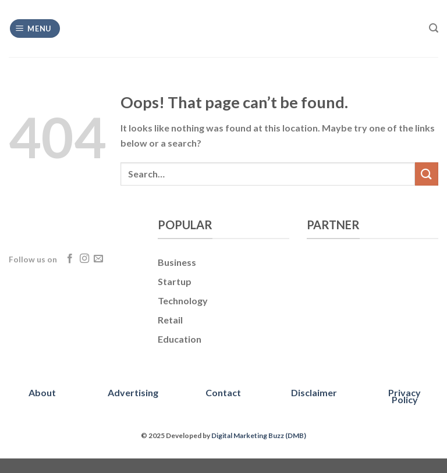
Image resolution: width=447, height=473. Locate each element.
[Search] (433, 28)
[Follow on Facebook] (69, 259)
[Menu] (35, 28)
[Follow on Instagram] (84, 259)
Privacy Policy (404, 396)
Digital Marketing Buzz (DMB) (258, 435)
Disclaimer (314, 392)
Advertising (133, 392)
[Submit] (426, 173)
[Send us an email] (98, 259)
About (42, 392)
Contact (223, 392)
